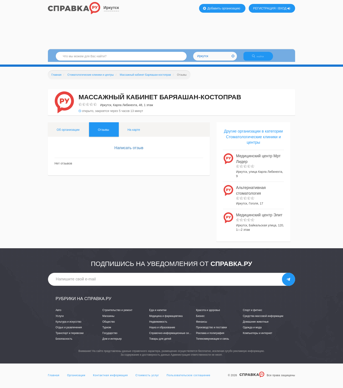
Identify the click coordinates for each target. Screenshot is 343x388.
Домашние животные (256, 324)
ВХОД (284, 8)
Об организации (68, 132)
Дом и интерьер (112, 341)
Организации (76, 377)
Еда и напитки (157, 313)
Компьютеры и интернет (257, 335)
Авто (58, 313)
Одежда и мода (252, 330)
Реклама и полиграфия (210, 335)
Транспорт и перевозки (70, 335)
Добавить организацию (221, 8)
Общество (108, 324)
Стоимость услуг (147, 377)
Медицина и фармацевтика (166, 318)
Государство (109, 335)
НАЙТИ (260, 58)
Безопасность (64, 341)
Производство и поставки (211, 330)
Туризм (106, 330)
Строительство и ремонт (117, 313)
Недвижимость (158, 324)
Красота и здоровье (208, 313)
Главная (54, 377)
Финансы (201, 324)
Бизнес (200, 318)
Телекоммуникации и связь (212, 341)
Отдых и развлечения (69, 330)
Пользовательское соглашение (188, 377)
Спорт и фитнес (252, 313)
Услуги (60, 318)
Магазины (108, 318)
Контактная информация (110, 377)
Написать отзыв (129, 150)
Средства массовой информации (263, 318)
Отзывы (103, 132)
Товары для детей (160, 341)
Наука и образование (162, 330)
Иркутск (111, 7)
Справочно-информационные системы (172, 335)
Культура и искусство (68, 324)
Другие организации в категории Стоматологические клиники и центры (253, 139)
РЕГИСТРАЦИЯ (264, 8)
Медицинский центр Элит (259, 218)
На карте (134, 132)
